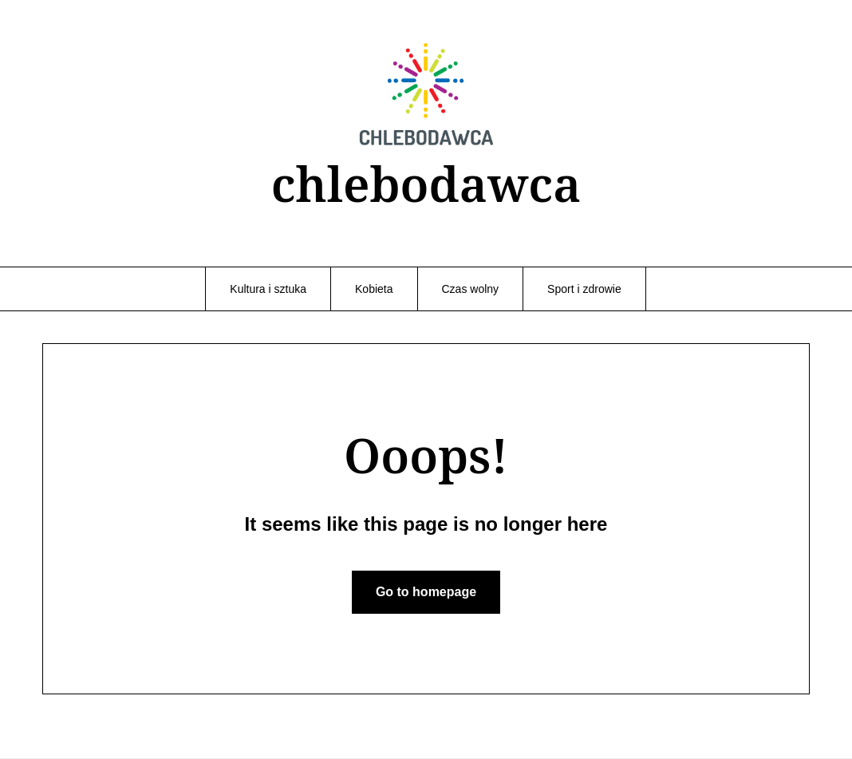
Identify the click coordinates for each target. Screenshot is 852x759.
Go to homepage (426, 592)
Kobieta (373, 289)
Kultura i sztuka (268, 289)
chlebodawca (426, 183)
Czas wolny (470, 289)
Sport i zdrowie (584, 289)
